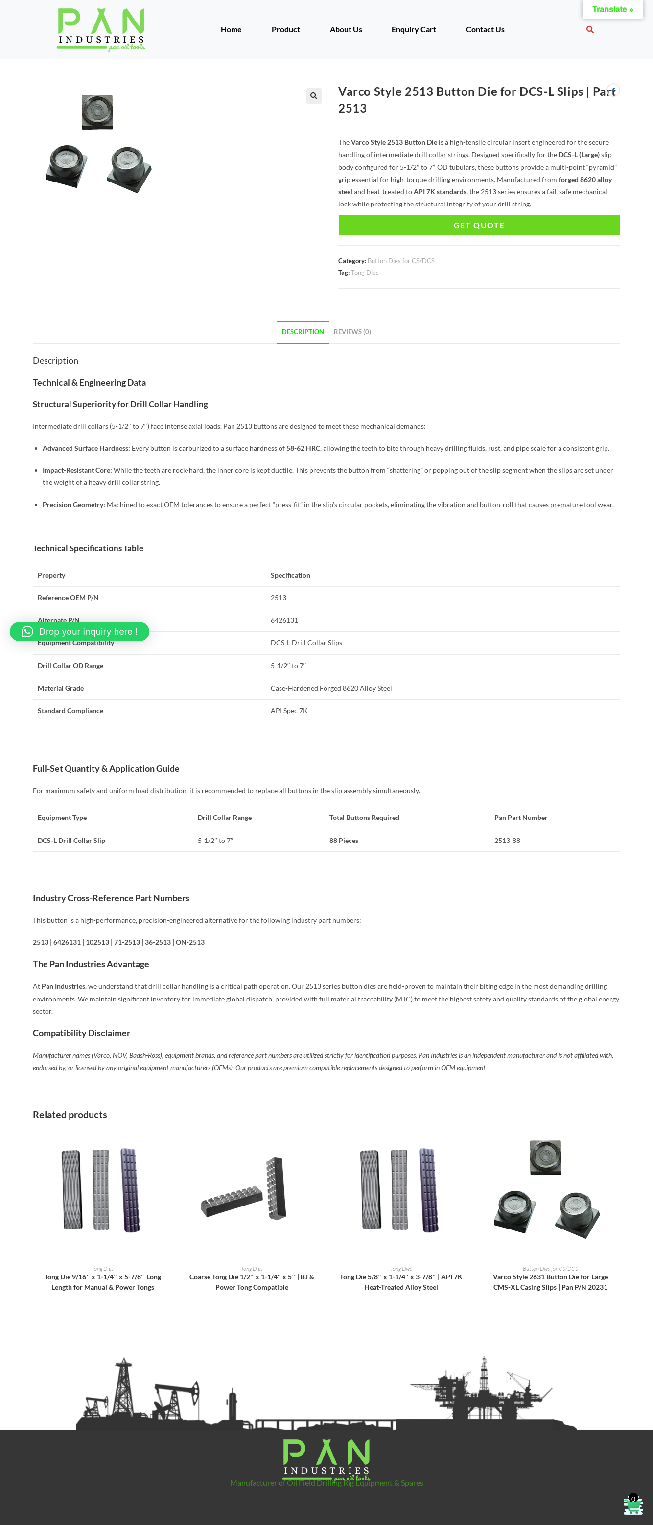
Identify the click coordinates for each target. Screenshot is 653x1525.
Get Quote (479, 224)
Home (231, 29)
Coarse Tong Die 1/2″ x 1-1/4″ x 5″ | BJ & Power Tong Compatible (251, 1282)
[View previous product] (613, 90)
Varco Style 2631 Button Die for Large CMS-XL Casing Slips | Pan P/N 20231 (550, 1282)
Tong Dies (365, 272)
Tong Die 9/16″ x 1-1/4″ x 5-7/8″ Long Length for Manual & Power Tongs (102, 1282)
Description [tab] (303, 332)
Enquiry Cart (414, 29)
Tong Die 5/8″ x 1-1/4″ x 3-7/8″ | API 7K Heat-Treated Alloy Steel (401, 1282)
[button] (314, 96)
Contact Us (485, 29)
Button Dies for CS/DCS (401, 261)
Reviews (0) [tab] (352, 332)
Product (286, 29)
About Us (346, 29)
